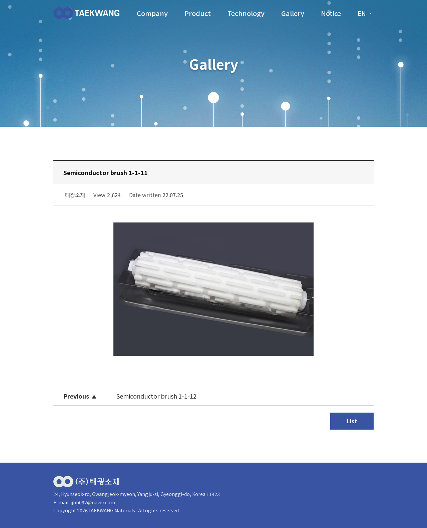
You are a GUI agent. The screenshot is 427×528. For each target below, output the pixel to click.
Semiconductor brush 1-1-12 (156, 396)
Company (152, 13)
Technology (246, 13)
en (366, 13)
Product (197, 13)
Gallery (292, 13)
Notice (331, 13)
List (352, 421)
